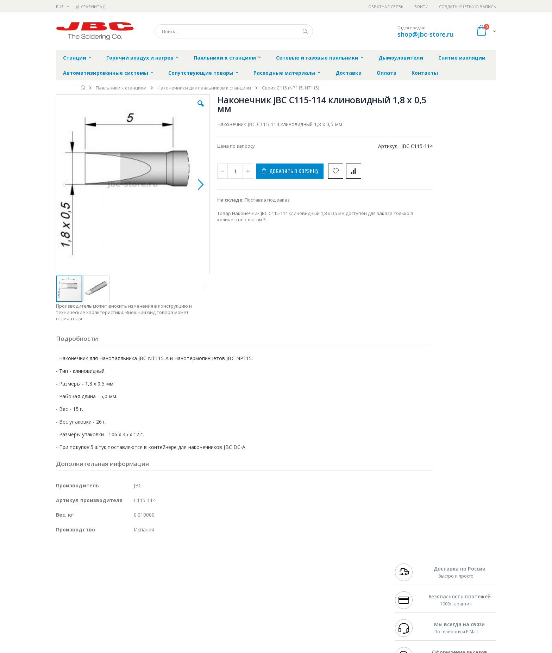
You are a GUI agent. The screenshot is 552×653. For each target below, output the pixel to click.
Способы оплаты (338, 584)
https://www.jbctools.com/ (162, 648)
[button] (181, 109)
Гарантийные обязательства (239, 557)
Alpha (93, 578)
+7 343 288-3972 (410, 571)
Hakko (63, 557)
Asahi (132, 578)
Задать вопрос (223, 605)
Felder (112, 578)
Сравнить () (90, 6)
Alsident (152, 557)
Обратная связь (386, 6)
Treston (64, 605)
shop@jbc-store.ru (425, 34)
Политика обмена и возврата (239, 571)
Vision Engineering (75, 592)
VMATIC (140, 605)
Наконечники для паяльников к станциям (204, 88)
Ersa (81, 557)
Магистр (161, 564)
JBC (96, 557)
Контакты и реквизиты (345, 557)
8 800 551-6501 (412, 578)
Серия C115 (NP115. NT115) (290, 88)
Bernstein (66, 619)
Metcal (109, 564)
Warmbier (89, 605)
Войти (421, 6)
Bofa (61, 564)
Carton (134, 592)
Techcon (116, 605)
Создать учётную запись (467, 6)
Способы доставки (340, 571)
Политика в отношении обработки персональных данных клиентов (245, 588)
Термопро (134, 564)
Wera (111, 619)
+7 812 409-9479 (410, 564)
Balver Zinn (68, 578)
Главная (83, 87)
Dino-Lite (111, 592)
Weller (130, 557)
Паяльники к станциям (121, 88)
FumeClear (84, 564)
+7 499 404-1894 (410, 557)
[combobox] (234, 31)
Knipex (90, 619)
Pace (111, 557)
